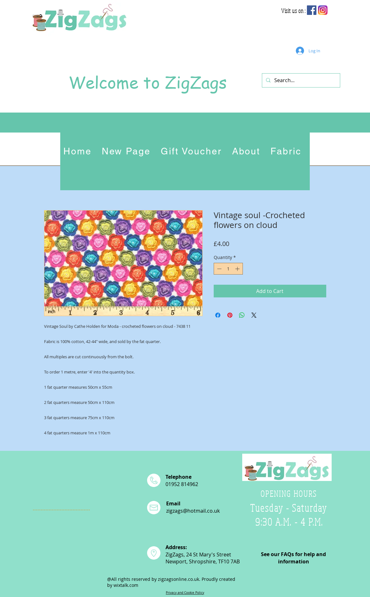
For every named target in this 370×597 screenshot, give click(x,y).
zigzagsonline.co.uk (178, 579)
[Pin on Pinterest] (230, 315)
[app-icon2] (323, 10)
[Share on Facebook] (218, 315)
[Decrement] (219, 268)
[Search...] (300, 80)
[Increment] (238, 268)
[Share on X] (254, 315)
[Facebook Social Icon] (311, 10)
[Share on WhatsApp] (242, 315)
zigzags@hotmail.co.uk (193, 510)
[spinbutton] (228, 268)
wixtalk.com (126, 585)
